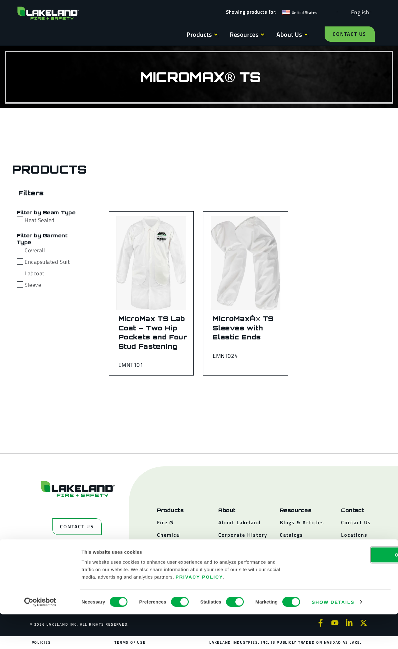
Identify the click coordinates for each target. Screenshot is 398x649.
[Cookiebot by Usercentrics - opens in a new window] (40, 637)
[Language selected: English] (358, 12)
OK (346, 589)
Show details (333, 636)
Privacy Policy (199, 611)
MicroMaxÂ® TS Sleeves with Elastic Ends (243, 328)
